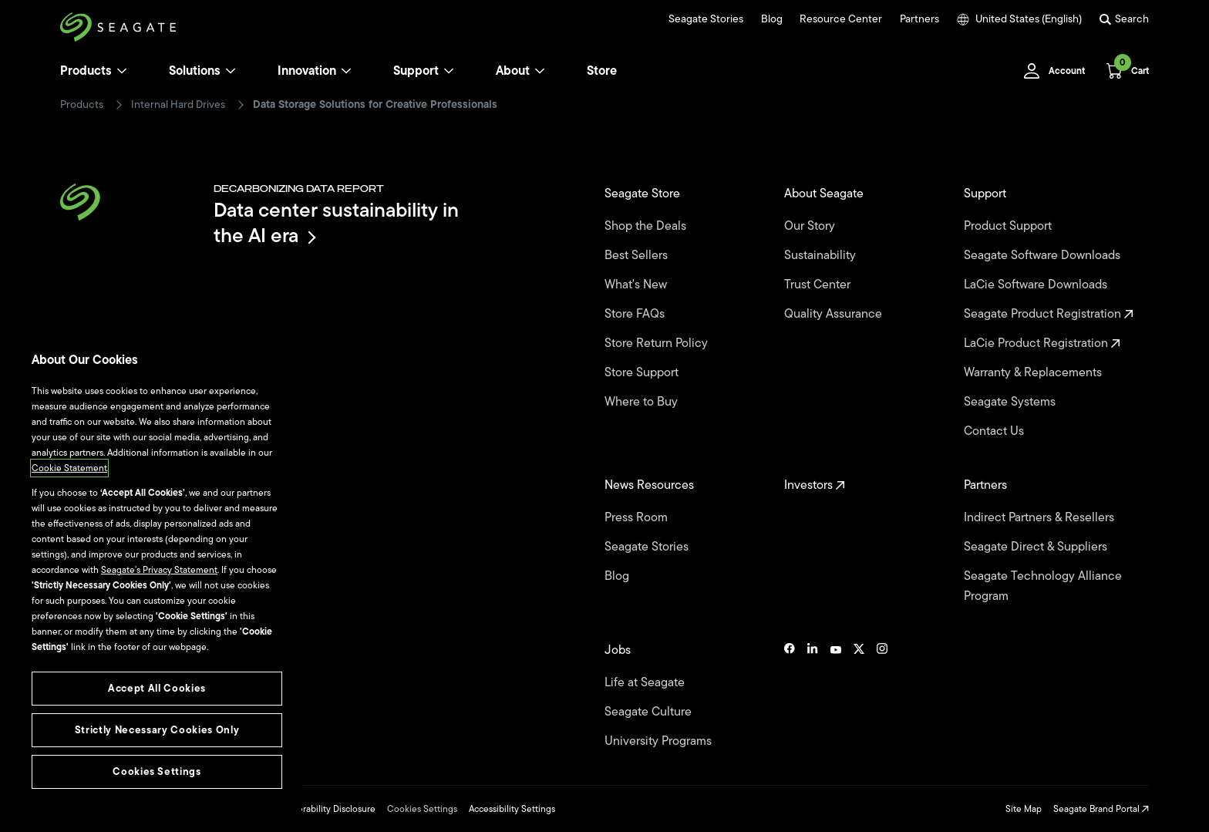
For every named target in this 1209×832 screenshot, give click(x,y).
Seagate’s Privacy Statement (159, 570)
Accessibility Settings (512, 809)
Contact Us (995, 431)
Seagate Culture (649, 712)
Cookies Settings (422, 808)
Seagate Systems (1011, 402)
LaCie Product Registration (1042, 343)
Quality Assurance (834, 314)
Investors (814, 485)
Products (86, 71)
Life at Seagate (646, 682)
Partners (919, 19)
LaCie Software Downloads (1037, 285)
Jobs (619, 650)
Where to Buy (642, 402)
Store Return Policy (657, 343)
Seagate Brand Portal (1101, 809)
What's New (637, 285)
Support (416, 71)
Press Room (637, 517)
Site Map (1023, 809)
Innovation (315, 71)
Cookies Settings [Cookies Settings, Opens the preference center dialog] (157, 771)
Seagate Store (643, 194)
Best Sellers (637, 255)
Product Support (1009, 226)
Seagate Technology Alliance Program (1043, 586)
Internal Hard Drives (178, 105)
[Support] (449, 71)
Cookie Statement (69, 468)
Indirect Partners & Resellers (1040, 517)
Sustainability (821, 255)
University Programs (659, 741)
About (520, 71)
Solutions (202, 71)
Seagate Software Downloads (1043, 255)
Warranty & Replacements (1034, 372)
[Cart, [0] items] (1123, 71)
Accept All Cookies (157, 688)
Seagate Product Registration (1048, 314)
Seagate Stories (705, 19)
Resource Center (841, 19)
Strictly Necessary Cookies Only (157, 730)
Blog (772, 19)
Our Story (811, 226)
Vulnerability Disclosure (327, 809)
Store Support (643, 372)
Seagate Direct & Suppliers (1037, 547)
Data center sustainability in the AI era (336, 222)
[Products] (122, 71)
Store (602, 71)
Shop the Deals (648, 226)
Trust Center (819, 285)
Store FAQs (636, 314)
